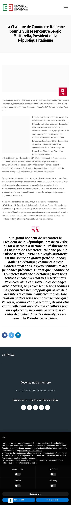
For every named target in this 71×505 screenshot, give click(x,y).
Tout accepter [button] (52, 500)
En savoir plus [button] (36, 494)
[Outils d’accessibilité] (10, 500)
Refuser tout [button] (19, 500)
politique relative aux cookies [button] (30, 451)
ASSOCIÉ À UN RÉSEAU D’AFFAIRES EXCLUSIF (35, 391)
